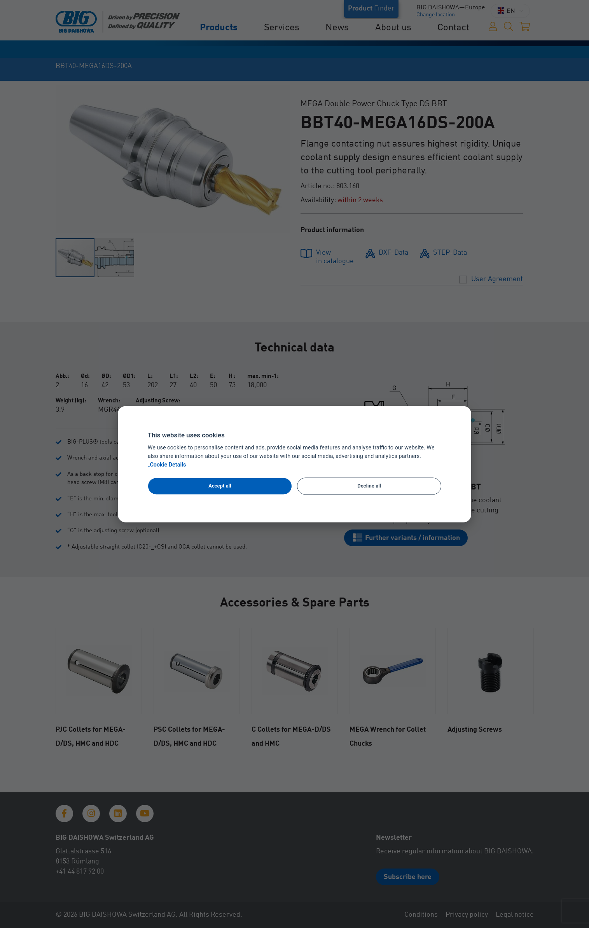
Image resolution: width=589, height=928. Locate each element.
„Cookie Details (167, 464)
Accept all (219, 486)
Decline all (369, 486)
